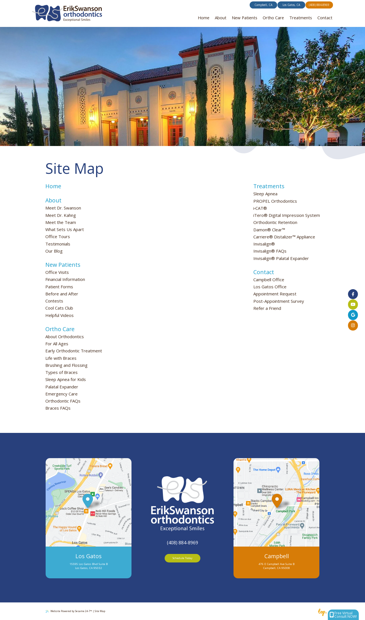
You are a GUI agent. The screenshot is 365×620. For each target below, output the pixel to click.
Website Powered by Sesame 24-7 (69, 611)
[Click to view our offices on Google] (353, 315)
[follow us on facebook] (353, 294)
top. (322, 611)
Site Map (100, 611)
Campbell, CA (263, 5)
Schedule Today (182, 558)
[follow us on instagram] (353, 325)
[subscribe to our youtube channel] (353, 305)
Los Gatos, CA (291, 5)
